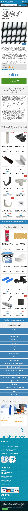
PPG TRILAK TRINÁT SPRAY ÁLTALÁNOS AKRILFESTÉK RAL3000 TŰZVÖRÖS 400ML (7, 244)
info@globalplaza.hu (5, 498)
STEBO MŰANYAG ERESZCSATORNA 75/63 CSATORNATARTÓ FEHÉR (7, 211)
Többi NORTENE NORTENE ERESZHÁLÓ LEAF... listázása (14, 222)
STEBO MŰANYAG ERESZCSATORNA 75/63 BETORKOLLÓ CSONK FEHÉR (20, 189)
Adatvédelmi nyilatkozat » (6, 480)
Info (10, 151)
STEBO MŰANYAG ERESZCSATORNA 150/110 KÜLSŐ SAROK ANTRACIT (20, 146)
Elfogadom (5, 508)
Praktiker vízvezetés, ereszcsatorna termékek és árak (14, 320)
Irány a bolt (14, 81)
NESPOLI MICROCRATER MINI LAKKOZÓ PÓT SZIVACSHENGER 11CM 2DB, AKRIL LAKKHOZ (7, 287)
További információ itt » (18, 507)
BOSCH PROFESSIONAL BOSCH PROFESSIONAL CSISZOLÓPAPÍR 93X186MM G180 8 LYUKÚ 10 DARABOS (20, 244)
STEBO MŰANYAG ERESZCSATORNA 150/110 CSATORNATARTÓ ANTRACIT (7, 189)
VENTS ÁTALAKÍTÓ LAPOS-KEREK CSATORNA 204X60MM (20, 266)
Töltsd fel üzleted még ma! (7, 450)
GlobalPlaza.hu (4, 470)
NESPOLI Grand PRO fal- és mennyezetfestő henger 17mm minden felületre (7, 309)
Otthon (6, 8)
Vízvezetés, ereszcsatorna (17, 8)
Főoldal (2, 8)
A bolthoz (5, 151)
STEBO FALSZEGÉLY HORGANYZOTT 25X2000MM (21, 167)
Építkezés (10, 8)
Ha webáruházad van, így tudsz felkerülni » (9, 453)
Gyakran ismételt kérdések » (6, 476)
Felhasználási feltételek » (6, 481)
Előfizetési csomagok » (5, 477)
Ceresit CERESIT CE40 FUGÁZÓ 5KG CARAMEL (7, 266)
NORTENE (7, 9)
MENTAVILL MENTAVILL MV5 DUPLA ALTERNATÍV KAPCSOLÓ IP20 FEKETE (21, 309)
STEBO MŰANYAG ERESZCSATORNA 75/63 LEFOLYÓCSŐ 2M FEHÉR (7, 146)
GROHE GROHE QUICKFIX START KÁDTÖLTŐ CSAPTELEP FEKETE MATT (20, 287)
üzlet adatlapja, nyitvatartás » (8, 69)
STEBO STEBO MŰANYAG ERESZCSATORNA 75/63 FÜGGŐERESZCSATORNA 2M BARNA (7, 167)
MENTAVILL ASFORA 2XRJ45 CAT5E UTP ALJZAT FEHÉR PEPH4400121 (21, 211)
